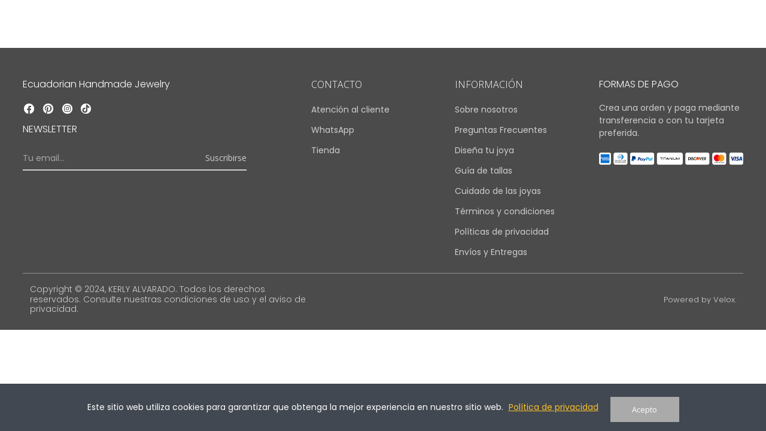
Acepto (644, 409)
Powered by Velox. (697, 299)
